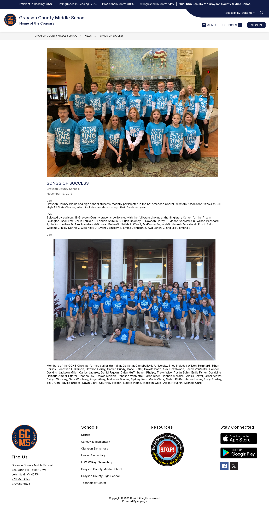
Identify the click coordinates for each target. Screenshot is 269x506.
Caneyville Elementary (95, 441)
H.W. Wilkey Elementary (96, 462)
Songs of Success (112, 35)
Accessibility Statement (239, 12)
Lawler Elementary (93, 455)
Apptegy (142, 501)
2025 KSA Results (190, 4)
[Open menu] (209, 25)
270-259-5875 (21, 483)
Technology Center (93, 483)
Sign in (256, 25)
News (88, 35)
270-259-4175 (21, 479)
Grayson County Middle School (56, 35)
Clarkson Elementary (94, 448)
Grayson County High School (100, 476)
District (85, 434)
